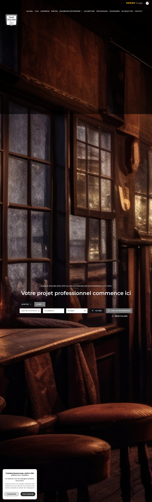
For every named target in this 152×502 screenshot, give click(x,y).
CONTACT (138, 11)
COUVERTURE (89, 11)
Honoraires (114, 11)
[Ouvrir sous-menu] (82, 11)
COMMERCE (44, 11)
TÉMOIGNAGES (102, 11)
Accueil (29, 11)
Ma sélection (127, 11)
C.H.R (37, 11)
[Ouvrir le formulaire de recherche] (96, 310)
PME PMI (54, 11)
